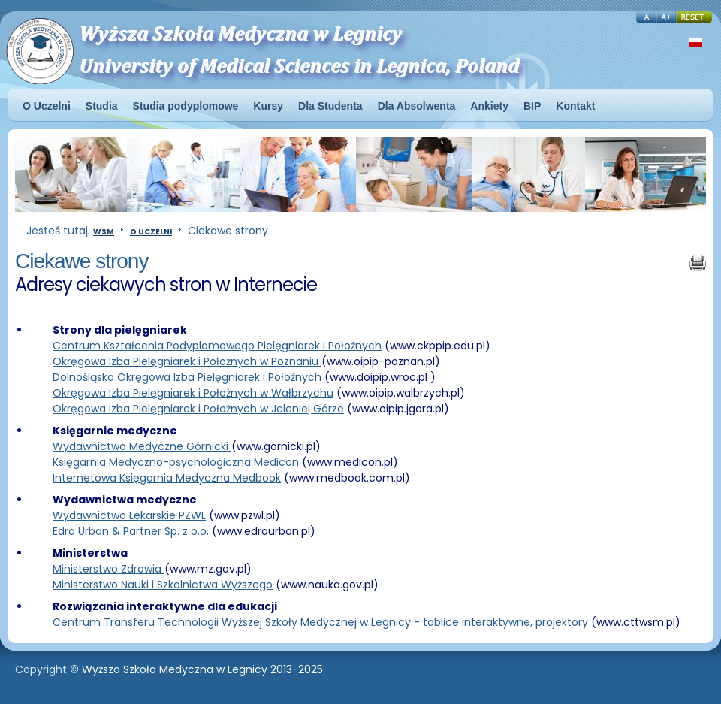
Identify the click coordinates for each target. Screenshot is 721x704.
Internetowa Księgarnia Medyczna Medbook (167, 477)
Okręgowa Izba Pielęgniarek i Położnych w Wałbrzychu (193, 392)
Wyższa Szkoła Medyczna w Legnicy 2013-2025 (202, 669)
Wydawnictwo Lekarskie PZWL (129, 515)
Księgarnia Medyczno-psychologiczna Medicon (176, 462)
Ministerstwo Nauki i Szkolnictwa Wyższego (163, 584)
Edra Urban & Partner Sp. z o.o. (132, 531)
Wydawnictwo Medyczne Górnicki (142, 446)
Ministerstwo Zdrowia (108, 568)
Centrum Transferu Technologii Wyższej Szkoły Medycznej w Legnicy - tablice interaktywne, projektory (320, 622)
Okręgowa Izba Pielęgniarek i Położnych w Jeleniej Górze (198, 408)
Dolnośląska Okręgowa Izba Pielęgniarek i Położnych (187, 377)
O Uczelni (151, 231)
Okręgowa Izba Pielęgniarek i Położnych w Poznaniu (187, 361)
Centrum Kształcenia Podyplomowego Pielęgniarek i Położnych (217, 345)
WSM (103, 231)
